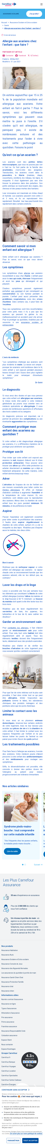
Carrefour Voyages (8, 1066)
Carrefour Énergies (8, 1084)
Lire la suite (12, 851)
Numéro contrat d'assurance (12, 999)
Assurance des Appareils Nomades (14, 968)
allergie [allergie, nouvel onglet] (27, 273)
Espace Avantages (8, 1049)
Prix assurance (7, 1017)
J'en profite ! (34, 14)
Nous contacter (7, 1045)
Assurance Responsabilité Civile (13, 1031)
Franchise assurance (9, 1026)
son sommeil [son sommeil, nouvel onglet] (16, 291)
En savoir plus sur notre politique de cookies (26, 1134)
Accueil (4, 22)
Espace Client (6, 1040)
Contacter (8, 55)
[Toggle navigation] (41, 4)
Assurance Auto (7, 955)
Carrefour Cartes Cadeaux (11, 1080)
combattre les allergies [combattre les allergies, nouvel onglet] (18, 628)
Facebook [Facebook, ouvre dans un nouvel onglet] (20, 55)
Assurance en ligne (8, 1004)
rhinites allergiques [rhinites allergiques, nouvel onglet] (11, 490)
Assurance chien (7, 991)
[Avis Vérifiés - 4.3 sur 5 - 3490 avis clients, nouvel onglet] (29, 1060)
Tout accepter (30, 1140)
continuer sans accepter (14, 1090)
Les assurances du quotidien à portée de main (18, 973)
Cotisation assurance (9, 1035)
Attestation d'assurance (10, 1013)
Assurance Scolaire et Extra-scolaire (23, 22)
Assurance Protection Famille (12, 982)
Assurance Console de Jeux (11, 964)
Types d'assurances (9, 1008)
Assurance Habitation (9, 950)
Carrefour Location (8, 1071)
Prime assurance (7, 1022)
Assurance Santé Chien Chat (12, 977)
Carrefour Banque (8, 1062)
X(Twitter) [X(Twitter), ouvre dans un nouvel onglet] (33, 55)
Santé (6, 25)
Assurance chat (7, 986)
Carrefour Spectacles (9, 1076)
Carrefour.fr (5, 1057)
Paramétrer (13, 1140)
